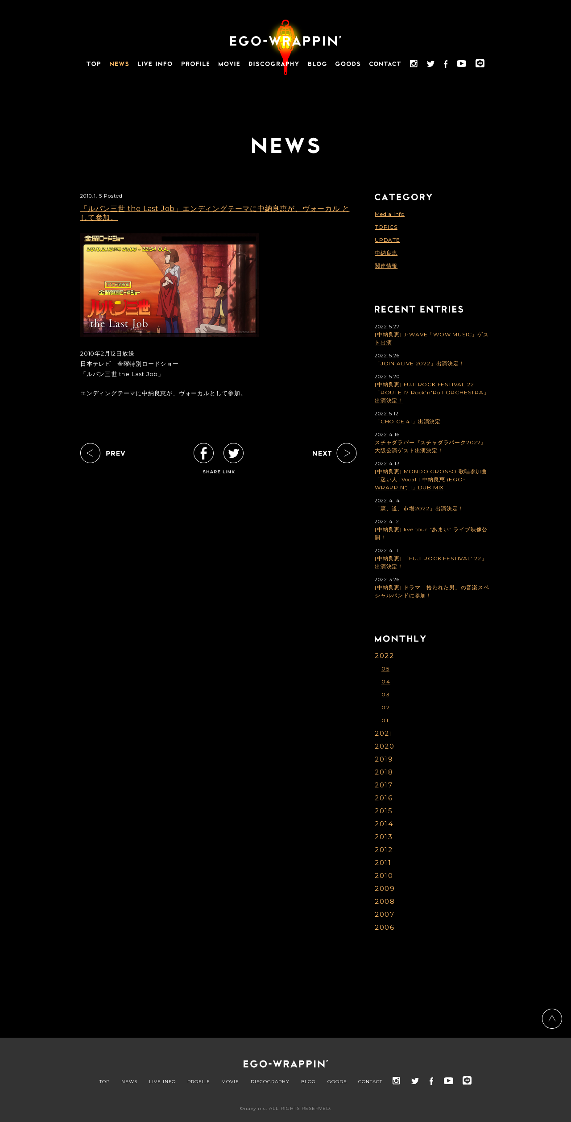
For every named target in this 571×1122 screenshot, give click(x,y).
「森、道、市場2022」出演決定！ (419, 508)
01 (385, 720)
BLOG (308, 1082)
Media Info (390, 214)
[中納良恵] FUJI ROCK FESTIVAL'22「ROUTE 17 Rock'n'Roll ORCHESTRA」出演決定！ (432, 392)
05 (385, 668)
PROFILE (198, 1082)
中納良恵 (386, 252)
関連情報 (386, 265)
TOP (104, 1082)
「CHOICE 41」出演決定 (408, 421)
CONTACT (370, 1082)
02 (385, 707)
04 (385, 681)
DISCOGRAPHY (270, 1082)
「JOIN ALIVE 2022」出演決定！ (420, 363)
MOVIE (230, 1082)
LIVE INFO (162, 1082)
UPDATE (387, 239)
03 (385, 694)
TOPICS (386, 227)
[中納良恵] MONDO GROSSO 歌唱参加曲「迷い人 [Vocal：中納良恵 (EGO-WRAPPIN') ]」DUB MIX (431, 479)
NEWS (129, 1082)
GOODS (337, 1082)
